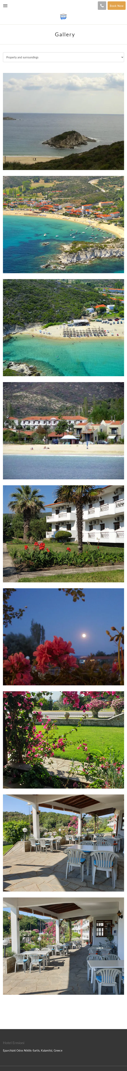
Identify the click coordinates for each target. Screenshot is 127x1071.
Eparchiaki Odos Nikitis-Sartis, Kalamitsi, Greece (32, 1050)
